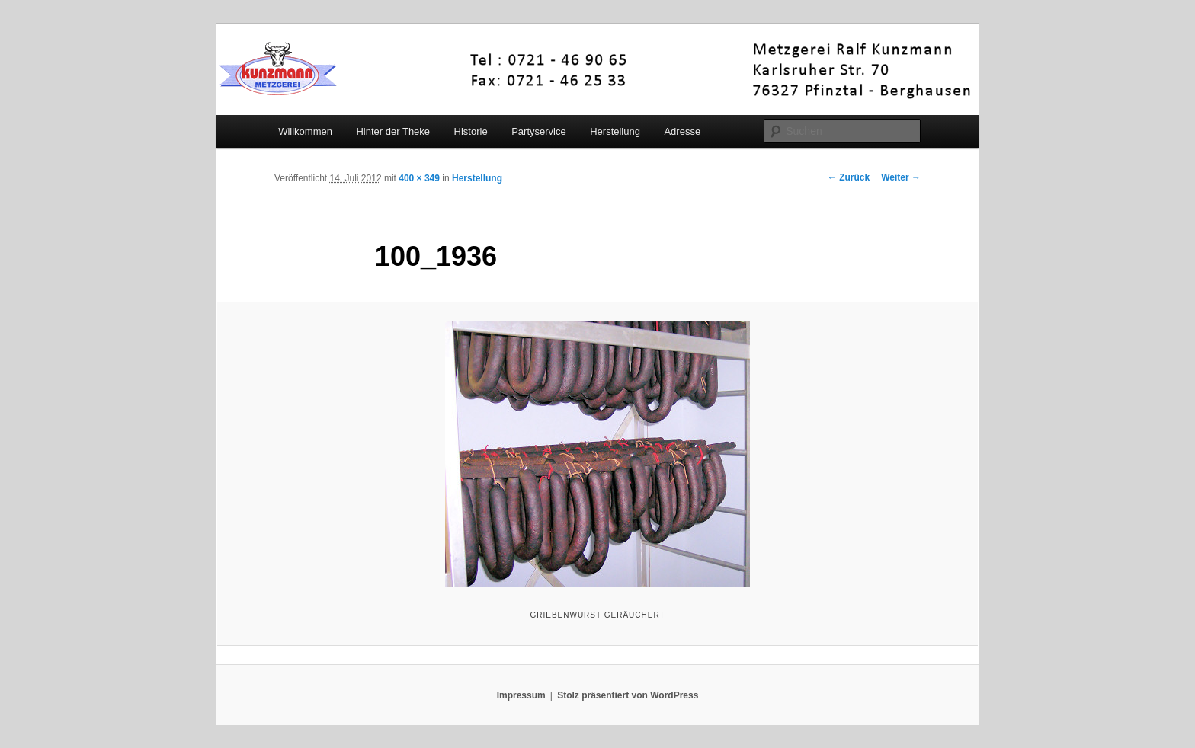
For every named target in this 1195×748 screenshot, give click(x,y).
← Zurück (849, 177)
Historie (471, 131)
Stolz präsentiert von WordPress (627, 695)
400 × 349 (419, 178)
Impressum (521, 695)
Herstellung (615, 131)
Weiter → (901, 177)
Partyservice (538, 131)
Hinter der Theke (393, 131)
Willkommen (305, 131)
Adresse (682, 131)
